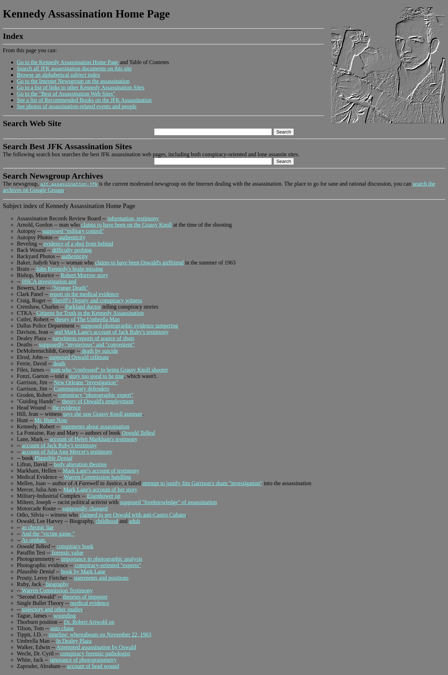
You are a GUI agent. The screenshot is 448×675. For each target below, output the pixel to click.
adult (134, 521)
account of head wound (93, 666)
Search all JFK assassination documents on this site (74, 68)
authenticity (72, 237)
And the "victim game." (48, 534)
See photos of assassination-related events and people (76, 106)
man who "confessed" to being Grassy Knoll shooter (109, 370)
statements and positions (101, 578)
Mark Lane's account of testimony (101, 471)
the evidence (66, 408)
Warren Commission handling (97, 477)
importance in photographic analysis (101, 559)
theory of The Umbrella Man (87, 319)
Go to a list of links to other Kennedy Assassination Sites (80, 87)
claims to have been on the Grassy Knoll (126, 225)
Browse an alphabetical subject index (58, 75)
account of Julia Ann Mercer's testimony (67, 452)
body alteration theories (80, 464)
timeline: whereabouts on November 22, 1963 (100, 635)
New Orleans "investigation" (86, 382)
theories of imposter (85, 597)
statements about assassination (95, 426)
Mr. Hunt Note (51, 420)
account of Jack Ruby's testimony (59, 445)
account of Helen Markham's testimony (93, 439)
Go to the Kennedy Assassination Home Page (68, 62)
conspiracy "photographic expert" (95, 395)
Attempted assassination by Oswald (96, 647)
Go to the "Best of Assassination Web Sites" (66, 94)
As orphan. (34, 540)
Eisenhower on (103, 496)
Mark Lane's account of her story (100, 490)
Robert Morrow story (84, 275)
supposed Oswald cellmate (79, 357)
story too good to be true (96, 376)
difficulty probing (72, 250)
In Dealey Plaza (73, 641)
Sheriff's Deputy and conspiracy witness (97, 300)
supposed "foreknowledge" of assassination (168, 502)
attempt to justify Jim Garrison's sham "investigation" (202, 483)
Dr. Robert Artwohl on (89, 622)
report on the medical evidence (84, 294)
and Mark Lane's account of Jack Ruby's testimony (111, 332)
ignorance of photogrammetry (83, 660)
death (58, 363)
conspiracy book (75, 546)
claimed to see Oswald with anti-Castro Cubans (133, 515)
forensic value (66, 553)
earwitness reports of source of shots (93, 338)
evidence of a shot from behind (78, 244)
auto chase (62, 628)
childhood (107, 521)
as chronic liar (38, 527)
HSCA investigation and (49, 281)
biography (56, 584)
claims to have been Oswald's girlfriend (139, 263)
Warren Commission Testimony (57, 590)
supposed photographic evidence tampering (129, 326)
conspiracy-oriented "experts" (108, 565)
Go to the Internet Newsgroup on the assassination (73, 81)
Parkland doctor (83, 307)
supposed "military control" (73, 231)
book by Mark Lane (83, 571)
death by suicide (99, 351)
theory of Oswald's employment (97, 401)
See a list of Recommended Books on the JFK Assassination (84, 100)
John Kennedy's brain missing (69, 269)
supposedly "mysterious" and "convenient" (87, 344)
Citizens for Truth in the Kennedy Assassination (90, 313)
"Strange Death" (69, 288)
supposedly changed (84, 508)
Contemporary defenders (82, 389)
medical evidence (90, 603)
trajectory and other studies (52, 609)
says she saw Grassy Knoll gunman (102, 414)
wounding (65, 616)
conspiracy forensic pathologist (95, 653)
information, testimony (133, 218)
